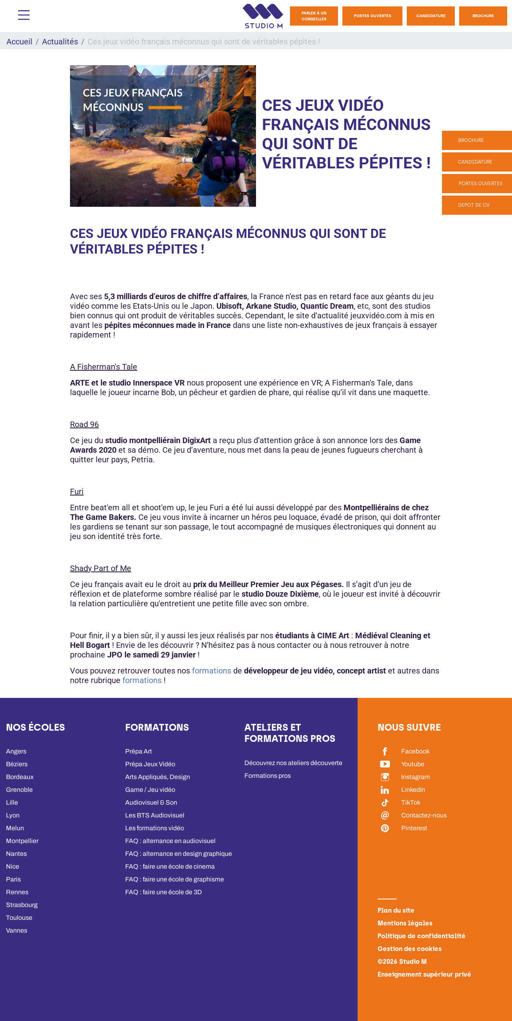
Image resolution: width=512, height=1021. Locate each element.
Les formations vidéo (154, 828)
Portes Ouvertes (372, 15)
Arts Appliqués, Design (157, 776)
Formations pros (267, 775)
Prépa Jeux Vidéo (150, 764)
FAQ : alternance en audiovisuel (170, 840)
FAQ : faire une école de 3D (163, 892)
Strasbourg (22, 904)
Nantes (16, 853)
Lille (12, 802)
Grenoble (19, 789)
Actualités (60, 41)
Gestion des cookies (410, 949)
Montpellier (22, 840)
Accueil (19, 41)
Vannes (16, 930)
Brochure (483, 15)
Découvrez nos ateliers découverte (293, 762)
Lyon (13, 815)
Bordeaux (20, 776)
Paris (13, 879)
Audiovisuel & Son (151, 802)
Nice (12, 866)
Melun (15, 828)
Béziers (17, 764)
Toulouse (19, 917)
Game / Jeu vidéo (150, 789)
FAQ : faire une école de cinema (170, 866)
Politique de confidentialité (422, 936)
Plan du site (396, 910)
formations (212, 670)
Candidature (431, 15)
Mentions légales (405, 923)
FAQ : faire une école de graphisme (174, 879)
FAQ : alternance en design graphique (178, 853)
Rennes (17, 892)
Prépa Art (138, 751)
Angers (16, 751)
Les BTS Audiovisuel (154, 815)
